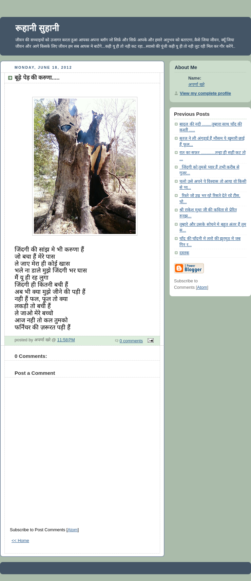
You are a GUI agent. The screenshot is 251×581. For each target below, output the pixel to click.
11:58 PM (66, 340)
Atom (72, 530)
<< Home (20, 540)
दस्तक (184, 253)
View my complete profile (205, 93)
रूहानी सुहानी (37, 28)
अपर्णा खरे (196, 84)
